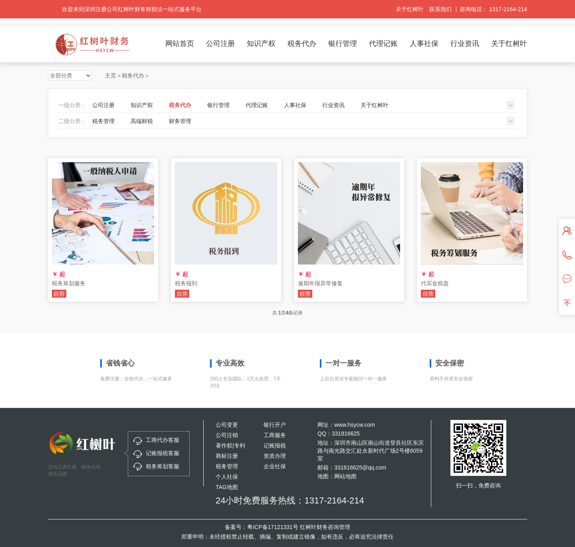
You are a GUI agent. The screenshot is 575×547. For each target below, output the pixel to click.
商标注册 (227, 456)
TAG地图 (227, 487)
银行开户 (275, 425)
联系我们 (440, 9)
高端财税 (142, 121)
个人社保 (227, 476)
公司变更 (227, 425)
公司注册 (220, 44)
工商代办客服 (162, 440)
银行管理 (342, 44)
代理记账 (383, 44)
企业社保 (275, 466)
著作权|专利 (230, 445)
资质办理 (275, 456)
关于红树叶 (410, 9)
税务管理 (103, 121)
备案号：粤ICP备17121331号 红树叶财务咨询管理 (287, 527)
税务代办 (302, 44)
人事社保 (424, 44)
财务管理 (180, 121)
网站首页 (179, 44)
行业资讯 (464, 44)
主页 (110, 75)
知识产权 (261, 44)
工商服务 (275, 435)
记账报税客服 (162, 453)
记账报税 (275, 445)
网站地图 (345, 476)
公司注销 (227, 435)
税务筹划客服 (162, 466)
